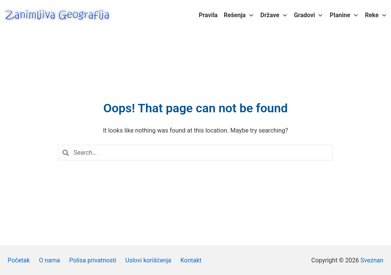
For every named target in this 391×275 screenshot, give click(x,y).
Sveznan (371, 260)
